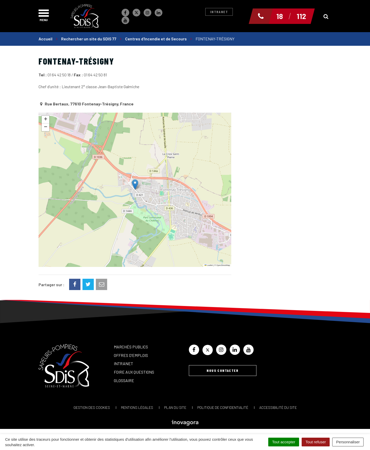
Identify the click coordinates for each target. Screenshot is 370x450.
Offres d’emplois (131, 355)
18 (279, 16)
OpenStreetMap (223, 265)
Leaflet (209, 265)
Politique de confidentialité (222, 407)
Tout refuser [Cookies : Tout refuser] (316, 442)
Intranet (219, 12)
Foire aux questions (134, 372)
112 (301, 16)
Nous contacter (222, 370)
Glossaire (124, 380)
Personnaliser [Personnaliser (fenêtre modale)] (348, 442)
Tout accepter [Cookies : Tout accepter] (283, 442)
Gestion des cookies (91, 407)
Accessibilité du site (278, 407)
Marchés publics (131, 346)
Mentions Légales (137, 407)
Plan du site (175, 407)
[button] (135, 184)
